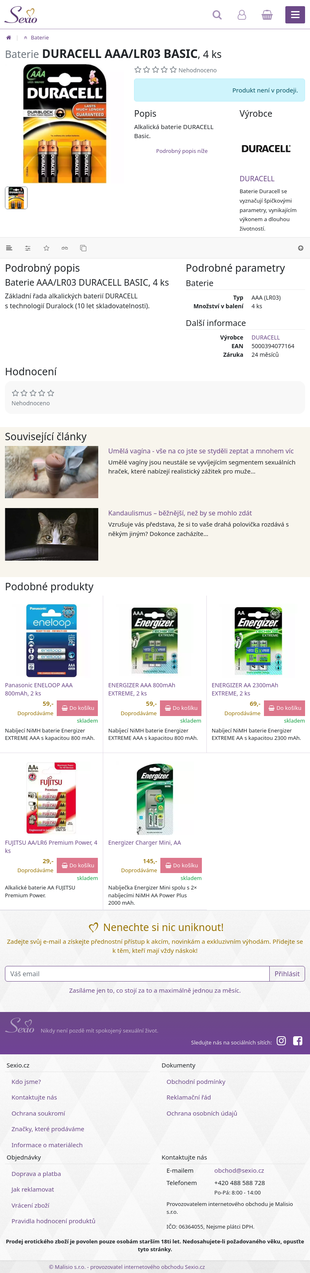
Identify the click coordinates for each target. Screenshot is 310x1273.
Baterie (35, 37)
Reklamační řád (189, 1097)
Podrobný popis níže (182, 151)
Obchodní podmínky (196, 1081)
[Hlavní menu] (295, 14)
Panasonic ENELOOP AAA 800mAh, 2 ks (39, 689)
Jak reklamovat (33, 1189)
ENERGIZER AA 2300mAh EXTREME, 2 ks (245, 689)
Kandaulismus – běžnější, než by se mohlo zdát (180, 513)
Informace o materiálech (47, 1145)
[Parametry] (28, 248)
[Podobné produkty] (83, 248)
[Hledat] (217, 18)
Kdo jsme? (26, 1081)
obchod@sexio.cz (239, 1170)
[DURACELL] (272, 148)
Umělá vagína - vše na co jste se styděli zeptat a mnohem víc (201, 450)
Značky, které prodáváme (48, 1129)
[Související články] (65, 248)
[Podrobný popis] (9, 248)
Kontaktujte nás (34, 1097)
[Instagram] (280, 1042)
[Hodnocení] (46, 248)
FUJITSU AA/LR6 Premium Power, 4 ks (51, 847)
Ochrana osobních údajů (202, 1113)
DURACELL (257, 178)
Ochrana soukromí (38, 1113)
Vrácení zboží (30, 1205)
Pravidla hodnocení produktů (53, 1221)
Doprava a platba (36, 1173)
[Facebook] (297, 1042)
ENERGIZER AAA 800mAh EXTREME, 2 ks (141, 689)
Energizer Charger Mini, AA (144, 842)
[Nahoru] (300, 248)
